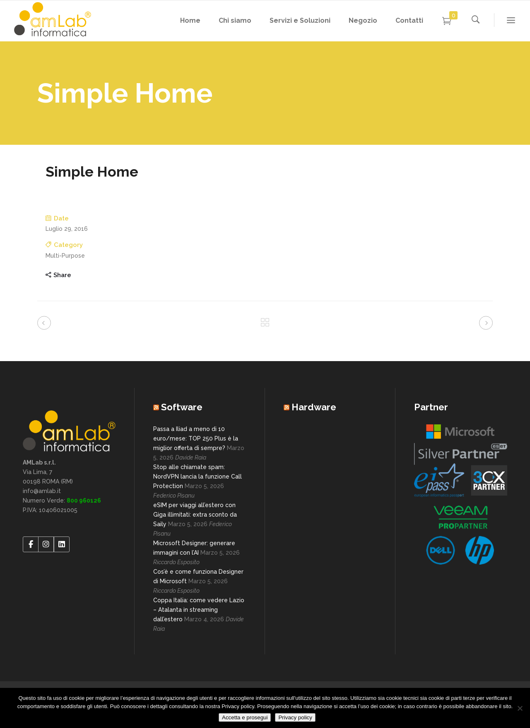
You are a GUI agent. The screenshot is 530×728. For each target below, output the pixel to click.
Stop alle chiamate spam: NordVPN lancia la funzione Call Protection (197, 476)
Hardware (314, 407)
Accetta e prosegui (244, 717)
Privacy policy (295, 717)
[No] (520, 708)
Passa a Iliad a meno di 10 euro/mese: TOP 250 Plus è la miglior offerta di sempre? (195, 438)
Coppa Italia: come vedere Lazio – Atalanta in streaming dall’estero (198, 610)
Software (181, 407)
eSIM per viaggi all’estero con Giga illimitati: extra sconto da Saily (195, 514)
